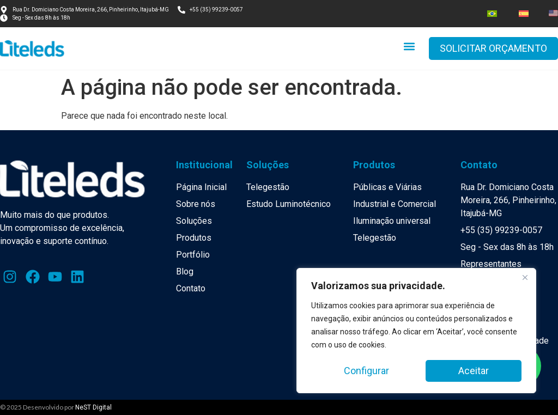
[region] (416, 330)
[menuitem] (492, 13)
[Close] (524, 277)
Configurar (366, 370)
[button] (409, 46)
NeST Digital (93, 407)
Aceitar (473, 370)
